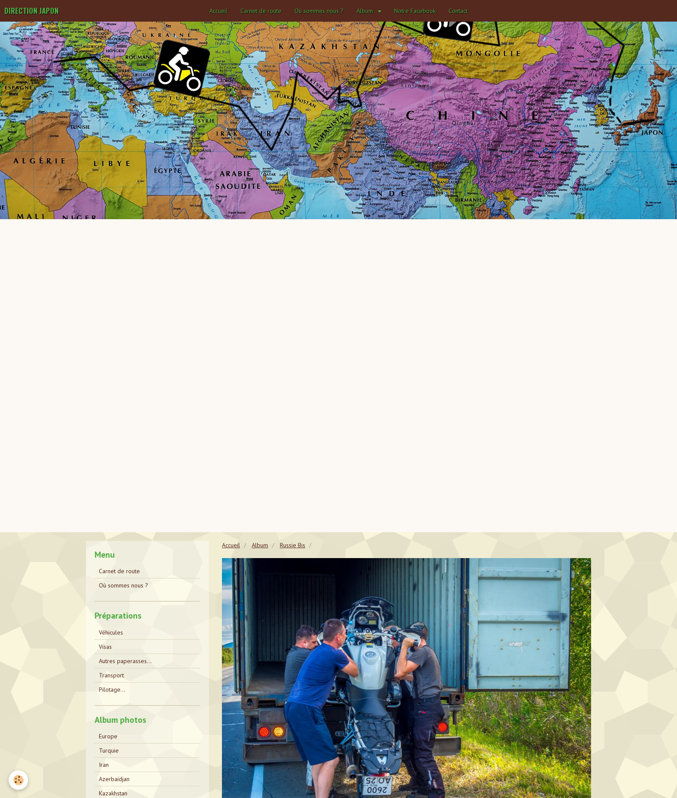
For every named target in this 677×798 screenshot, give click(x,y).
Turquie (109, 750)
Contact (458, 11)
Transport (111, 675)
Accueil (218, 11)
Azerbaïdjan (114, 779)
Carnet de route (261, 11)
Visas (105, 647)
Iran (104, 765)
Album (366, 11)
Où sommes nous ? (319, 11)
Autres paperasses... (125, 661)
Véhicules (111, 632)
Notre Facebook (415, 11)
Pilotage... (112, 689)
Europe (108, 736)
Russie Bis (292, 545)
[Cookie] (18, 780)
